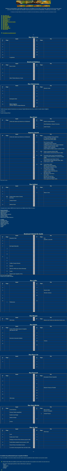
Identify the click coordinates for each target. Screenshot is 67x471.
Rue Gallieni (5, 20)
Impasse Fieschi (6, 19)
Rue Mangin (5, 23)
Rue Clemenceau (6, 17)
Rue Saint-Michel (6, 28)
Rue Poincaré (6, 27)
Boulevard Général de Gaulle (9, 21)
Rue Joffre (5, 22)
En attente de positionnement (9, 33)
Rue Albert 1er (6, 15)
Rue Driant (5, 18)
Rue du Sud (5, 29)
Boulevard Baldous (7, 16)
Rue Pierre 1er (6, 26)
